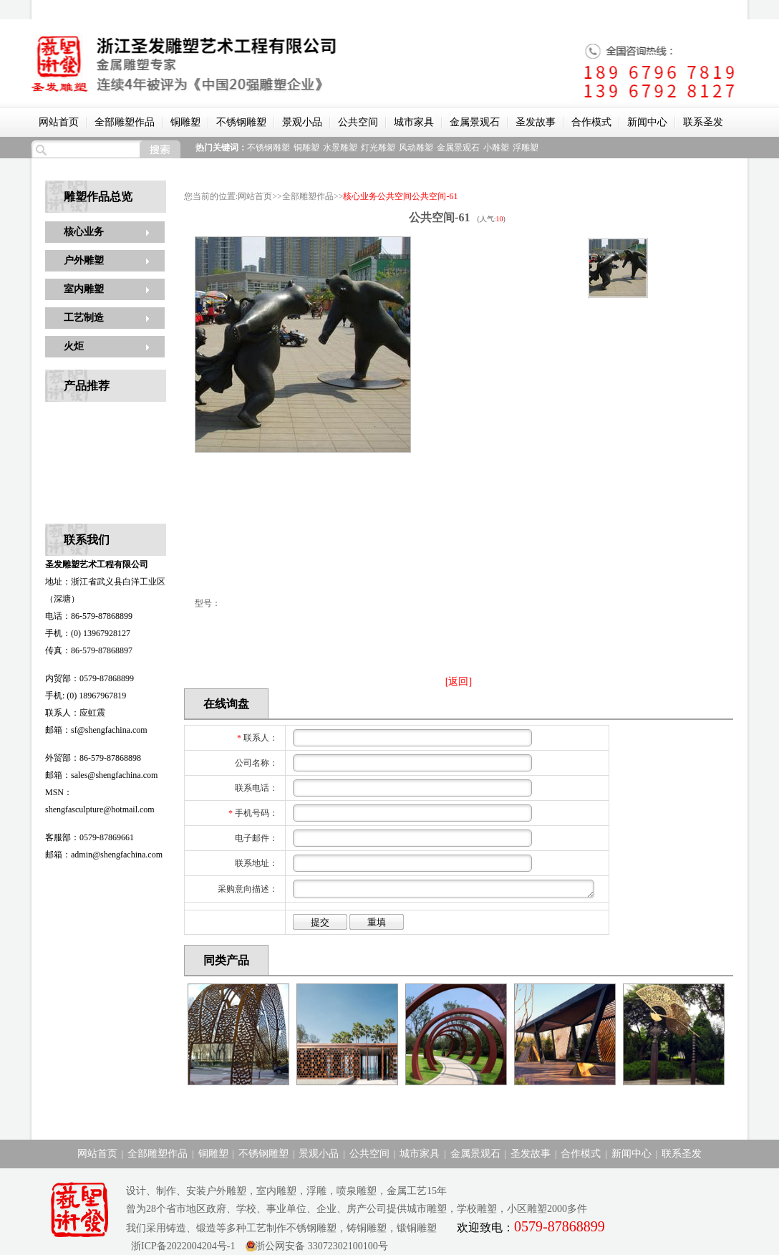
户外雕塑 (84, 260)
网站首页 (59, 122)
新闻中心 (647, 122)
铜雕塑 (185, 122)
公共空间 (358, 122)
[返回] (458, 681)
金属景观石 (475, 122)
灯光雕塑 (378, 148)
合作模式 (591, 122)
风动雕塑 (416, 148)
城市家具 (414, 122)
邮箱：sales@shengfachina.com (101, 775)
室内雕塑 (84, 289)
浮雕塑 (525, 148)
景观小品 (302, 122)
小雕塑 (496, 148)
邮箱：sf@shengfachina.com (96, 730)
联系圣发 (703, 122)
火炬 (74, 346)
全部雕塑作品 (125, 122)
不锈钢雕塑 (241, 122)
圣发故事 (536, 122)
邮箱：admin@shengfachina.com (104, 855)
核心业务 (84, 231)
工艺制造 (84, 317)
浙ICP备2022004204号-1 (180, 1246)
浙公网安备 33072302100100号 (321, 1246)
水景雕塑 (340, 148)
